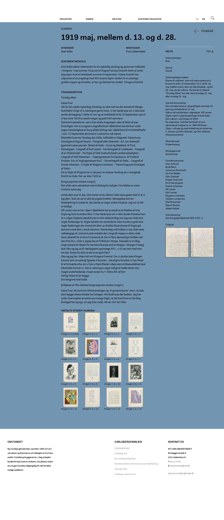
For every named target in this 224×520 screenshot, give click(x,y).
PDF (208, 52)
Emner (89, 19)
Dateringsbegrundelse (176, 77)
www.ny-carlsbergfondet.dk (181, 473)
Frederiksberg (172, 145)
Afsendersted (172, 141)
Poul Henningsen (174, 183)
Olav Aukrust (172, 164)
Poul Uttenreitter (136, 51)
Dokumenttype (173, 58)
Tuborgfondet (121, 469)
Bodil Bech (170, 167)
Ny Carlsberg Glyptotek (125, 459)
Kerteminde (171, 154)
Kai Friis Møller (172, 173)
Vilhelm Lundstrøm (175, 199)
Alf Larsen (170, 189)
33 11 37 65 (175, 462)
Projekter (66, 19)
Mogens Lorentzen (175, 196)
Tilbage (207, 31)
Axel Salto (67, 51)
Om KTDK (116, 19)
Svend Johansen (174, 186)
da (197, 19)
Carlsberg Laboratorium (125, 474)
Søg (212, 18)
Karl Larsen (171, 193)
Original (169, 225)
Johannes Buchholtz (175, 170)
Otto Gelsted (172, 177)
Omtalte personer (174, 161)
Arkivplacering (172, 215)
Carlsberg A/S (121, 454)
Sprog (168, 68)
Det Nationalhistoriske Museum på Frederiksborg (136, 464)
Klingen (28, 11)
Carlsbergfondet (122, 448)
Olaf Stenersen (173, 202)
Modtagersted (172, 151)
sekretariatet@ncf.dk (180, 466)
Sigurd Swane (172, 205)
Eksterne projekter (149, 19)
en (203, 19)
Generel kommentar (175, 103)
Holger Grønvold (174, 180)
